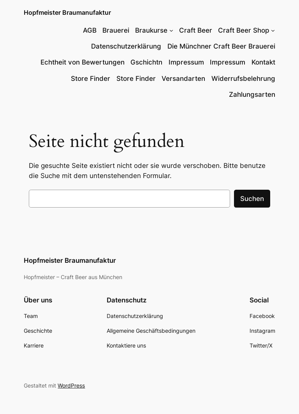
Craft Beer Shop (243, 30)
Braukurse (151, 30)
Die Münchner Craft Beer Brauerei (221, 46)
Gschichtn (146, 62)
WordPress (71, 385)
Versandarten (183, 78)
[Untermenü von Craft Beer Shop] (273, 30)
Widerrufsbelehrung (243, 78)
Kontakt (263, 62)
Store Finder (90, 78)
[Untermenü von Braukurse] (171, 30)
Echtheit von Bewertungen (82, 62)
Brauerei (115, 30)
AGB (90, 30)
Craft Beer (195, 30)
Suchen (252, 199)
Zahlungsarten (252, 94)
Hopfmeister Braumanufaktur (67, 12)
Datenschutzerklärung (126, 46)
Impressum (186, 62)
